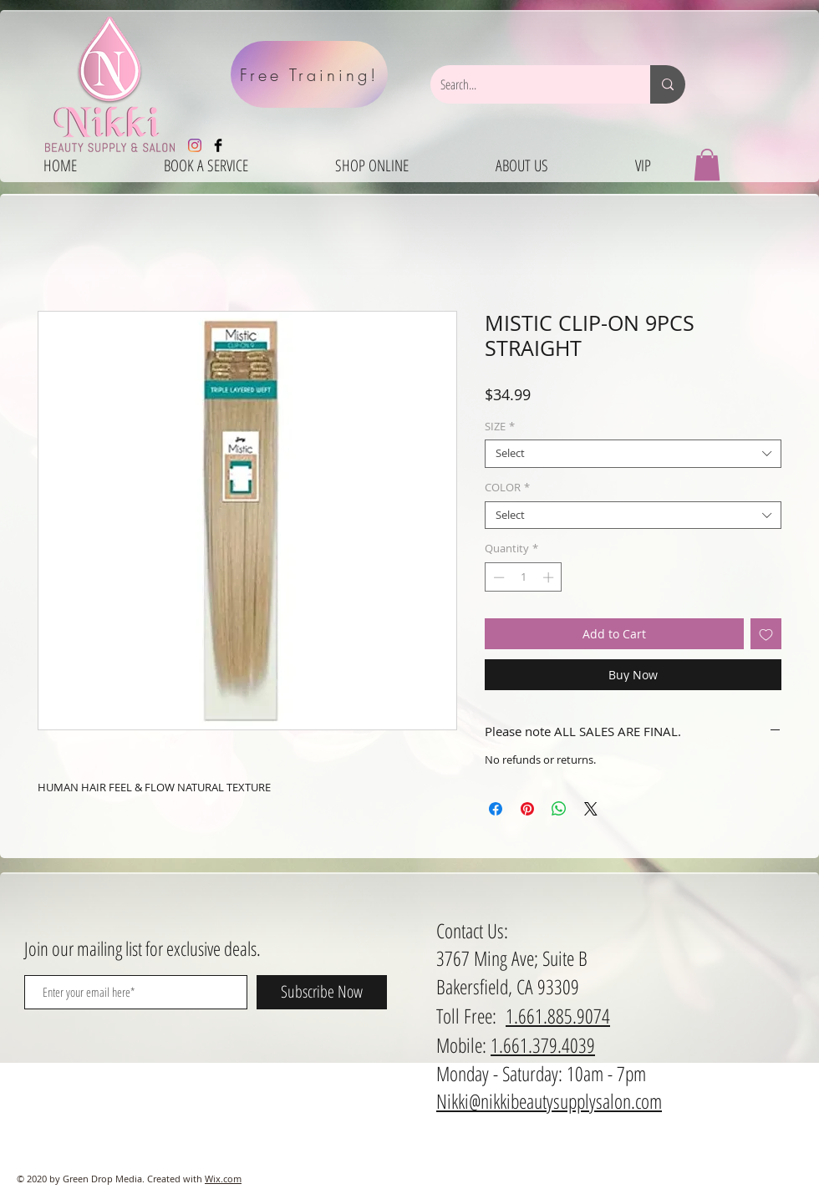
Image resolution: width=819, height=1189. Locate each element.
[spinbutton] (523, 577)
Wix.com (223, 1178)
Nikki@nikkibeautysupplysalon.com (549, 1101)
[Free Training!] (309, 74)
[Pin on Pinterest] (527, 809)
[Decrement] (497, 577)
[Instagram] (194, 145)
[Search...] (527, 84)
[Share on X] (591, 809)
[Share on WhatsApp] (559, 809)
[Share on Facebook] (496, 809)
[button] (707, 164)
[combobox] (633, 454)
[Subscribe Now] (322, 992)
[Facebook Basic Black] (218, 145)
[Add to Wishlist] (765, 633)
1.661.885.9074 (558, 1015)
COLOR (507, 488)
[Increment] (550, 577)
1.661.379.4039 (543, 1045)
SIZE (500, 427)
